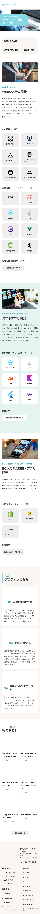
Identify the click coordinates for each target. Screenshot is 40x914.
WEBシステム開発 (11, 41)
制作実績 (7, 890)
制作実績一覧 (20, 830)
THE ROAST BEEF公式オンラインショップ (29, 782)
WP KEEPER (8, 880)
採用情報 (28, 887)
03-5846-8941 (30, 858)
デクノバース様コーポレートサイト (28, 752)
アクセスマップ (9, 903)
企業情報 (7, 899)
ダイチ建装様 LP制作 (29, 811)
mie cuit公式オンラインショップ (10, 781)
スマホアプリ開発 (11, 50)
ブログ (27, 878)
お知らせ (28, 869)
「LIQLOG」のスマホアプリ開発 (10, 813)
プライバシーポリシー (30, 906)
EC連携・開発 (29, 50)
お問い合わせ (29, 896)
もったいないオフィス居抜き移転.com (9, 752)
